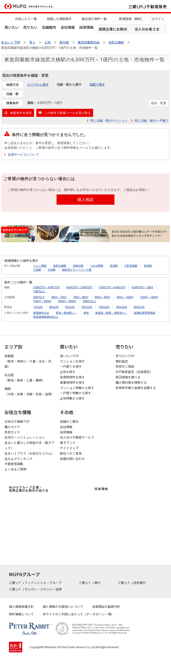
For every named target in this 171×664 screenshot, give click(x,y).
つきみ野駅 (96, 265)
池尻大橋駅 (59, 265)
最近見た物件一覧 (94, 18)
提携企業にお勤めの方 (113, 29)
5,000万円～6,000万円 (112, 287)
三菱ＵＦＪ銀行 (90, 582)
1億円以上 (39, 291)
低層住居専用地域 (144, 312)
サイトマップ (69, 448)
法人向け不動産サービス (77, 437)
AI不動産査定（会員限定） (134, 371)
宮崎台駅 (78, 265)
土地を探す (67, 371)
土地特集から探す (72, 398)
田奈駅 (148, 265)
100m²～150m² (149, 297)
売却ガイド (12, 432)
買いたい (11, 27)
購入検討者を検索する (131, 382)
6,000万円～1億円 (142, 287)
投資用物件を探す (72, 377)
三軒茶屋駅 (131, 265)
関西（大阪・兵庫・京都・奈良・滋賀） (29, 391)
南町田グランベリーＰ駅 (77, 269)
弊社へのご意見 (71, 453)
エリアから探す (38, 84)
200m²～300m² (67, 301)
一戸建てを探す (71, 366)
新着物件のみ (41, 312)
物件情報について (21, 614)
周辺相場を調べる (128, 377)
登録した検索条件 (59, 18)
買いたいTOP (69, 356)
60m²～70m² (59, 297)
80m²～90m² (102, 297)
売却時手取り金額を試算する (136, 388)
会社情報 (68, 27)
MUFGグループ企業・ (29, 489)
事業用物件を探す (72, 382)
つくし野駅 (40, 265)
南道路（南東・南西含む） (111, 312)
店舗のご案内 (69, 421)
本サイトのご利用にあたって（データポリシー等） (78, 614)
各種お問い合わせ (72, 458)
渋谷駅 (52, 269)
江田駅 (37, 269)
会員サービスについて (23, 154)
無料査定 (122, 361)
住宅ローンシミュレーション (24, 437)
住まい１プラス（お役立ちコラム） (29, 453)
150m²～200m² (42, 301)
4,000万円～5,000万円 (79, 287)
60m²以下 (39, 297)
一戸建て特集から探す (75, 393)
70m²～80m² (80, 297)
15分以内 (104, 307)
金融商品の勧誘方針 (106, 606)
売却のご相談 (125, 366)
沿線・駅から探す (69, 84)
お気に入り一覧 (26, 18)
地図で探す (97, 84)
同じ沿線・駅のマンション (109, 120)
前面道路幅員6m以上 (45, 316)
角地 (86, 312)
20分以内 (121, 307)
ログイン (158, 18)
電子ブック (67, 442)
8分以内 (70, 307)
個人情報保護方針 (21, 606)
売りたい (30, 27)
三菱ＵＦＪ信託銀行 (132, 582)
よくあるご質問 (15, 469)
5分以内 (54, 307)
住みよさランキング (18, 458)
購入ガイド (12, 427)
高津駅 (114, 265)
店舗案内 (49, 27)
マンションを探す (72, 361)
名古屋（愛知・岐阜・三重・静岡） (24, 377)
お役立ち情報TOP (17, 421)
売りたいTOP (125, 356)
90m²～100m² (125, 297)
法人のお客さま (146, 29)
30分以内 (139, 307)
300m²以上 (89, 301)
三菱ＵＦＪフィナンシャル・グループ (35, 582)
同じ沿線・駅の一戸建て (151, 120)
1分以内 (38, 307)
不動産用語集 (13, 464)
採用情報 (86, 27)
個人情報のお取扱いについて (63, 606)
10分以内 (86, 307)
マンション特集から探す (77, 388)
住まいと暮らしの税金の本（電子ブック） (29, 445)
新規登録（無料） (131, 18)
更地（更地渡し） (66, 312)
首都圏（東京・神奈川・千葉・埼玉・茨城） (27, 361)
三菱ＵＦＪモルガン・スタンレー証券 (36, 589)
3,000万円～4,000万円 (46, 287)
